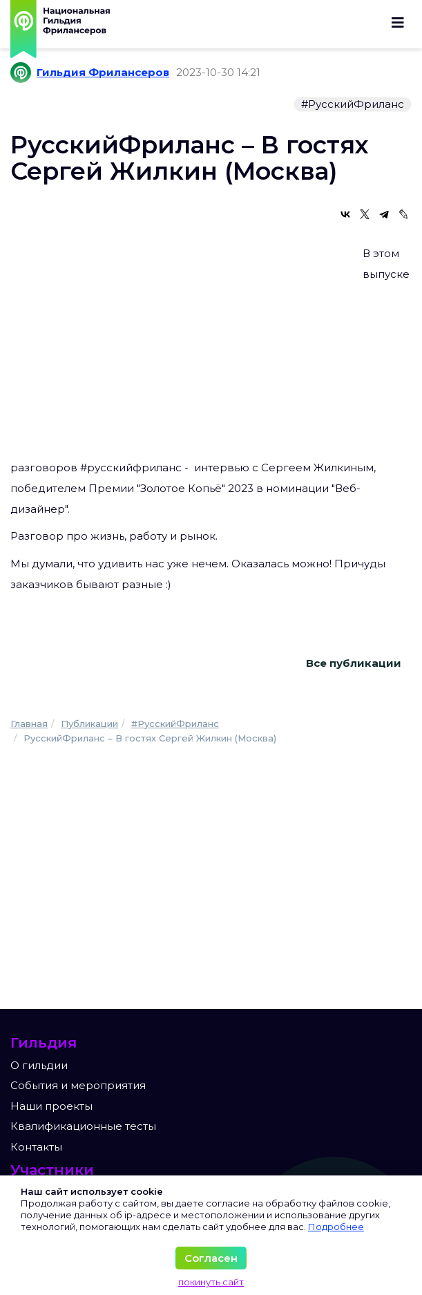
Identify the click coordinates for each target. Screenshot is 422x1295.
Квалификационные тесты (83, 1126)
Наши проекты (51, 1106)
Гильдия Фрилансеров (103, 72)
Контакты (36, 1146)
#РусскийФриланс (352, 104)
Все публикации (353, 663)
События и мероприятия (78, 1085)
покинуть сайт (211, 1281)
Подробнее (336, 1226)
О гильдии (39, 1065)
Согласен (211, 1258)
